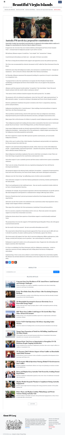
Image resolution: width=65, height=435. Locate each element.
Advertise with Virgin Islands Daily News (44, 9)
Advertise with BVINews (30, 9)
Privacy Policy (23, 434)
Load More (32, 403)
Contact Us (14, 434)
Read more (27, 427)
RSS (50, 428)
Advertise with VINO (20, 9)
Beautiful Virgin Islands (32, 4)
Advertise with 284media (10, 9)
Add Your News (57, 9)
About (18, 434)
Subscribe (56, 271)
